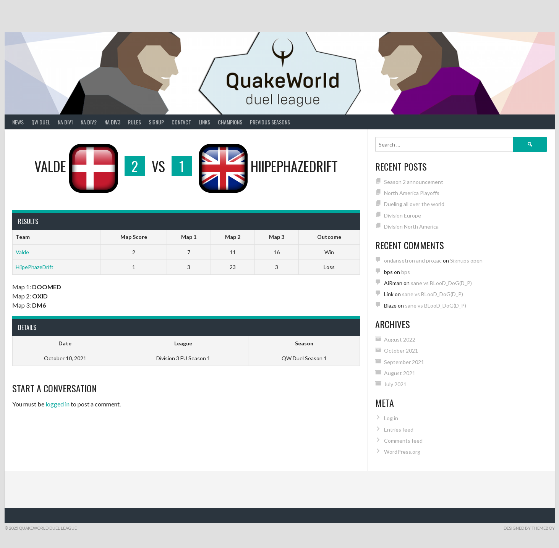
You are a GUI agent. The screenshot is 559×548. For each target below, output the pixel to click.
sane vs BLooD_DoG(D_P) (441, 283)
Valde (22, 252)
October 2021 (401, 350)
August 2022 (399, 339)
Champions (230, 122)
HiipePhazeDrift (34, 267)
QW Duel (40, 122)
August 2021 (399, 373)
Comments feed (403, 440)
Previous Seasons (270, 122)
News (18, 122)
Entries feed (398, 429)
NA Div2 (89, 122)
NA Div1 (65, 122)
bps (405, 272)
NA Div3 (112, 122)
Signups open (466, 260)
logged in (57, 404)
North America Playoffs (411, 193)
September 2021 (404, 362)
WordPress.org (402, 451)
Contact (181, 122)
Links (204, 122)
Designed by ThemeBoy (529, 527)
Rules (134, 122)
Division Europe (402, 215)
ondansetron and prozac (413, 260)
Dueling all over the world (414, 204)
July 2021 (395, 384)
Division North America (411, 226)
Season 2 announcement (413, 182)
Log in (391, 418)
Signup (156, 122)
